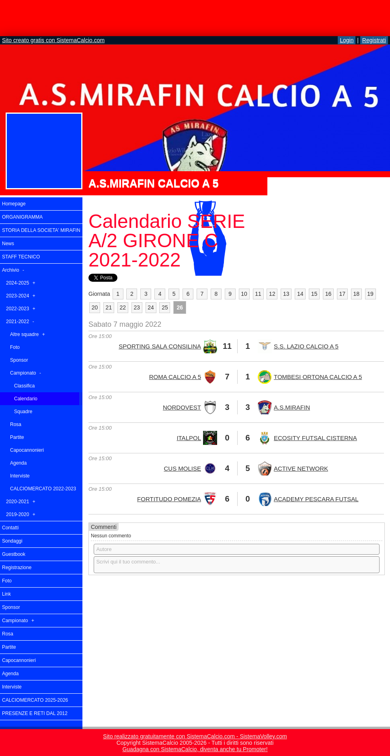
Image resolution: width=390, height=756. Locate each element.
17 (342, 294)
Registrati (374, 40)
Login (346, 40)
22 (122, 307)
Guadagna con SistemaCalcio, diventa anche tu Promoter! (194, 749)
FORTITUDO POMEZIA (169, 499)
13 (286, 294)
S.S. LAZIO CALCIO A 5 (306, 346)
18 (356, 294)
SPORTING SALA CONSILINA (160, 346)
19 (370, 294)
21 (109, 307)
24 (151, 307)
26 (180, 307)
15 (314, 294)
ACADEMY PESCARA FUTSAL (316, 499)
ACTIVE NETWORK (301, 468)
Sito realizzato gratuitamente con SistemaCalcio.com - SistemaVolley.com (195, 736)
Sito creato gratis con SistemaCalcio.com (53, 40)
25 (165, 307)
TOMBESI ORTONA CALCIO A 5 (318, 376)
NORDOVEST (182, 407)
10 (244, 294)
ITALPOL (189, 437)
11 (258, 294)
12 (272, 294)
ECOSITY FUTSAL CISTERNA (315, 437)
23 (136, 307)
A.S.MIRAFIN (292, 407)
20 (95, 307)
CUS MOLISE (182, 468)
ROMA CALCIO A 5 (175, 376)
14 (300, 294)
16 (328, 294)
